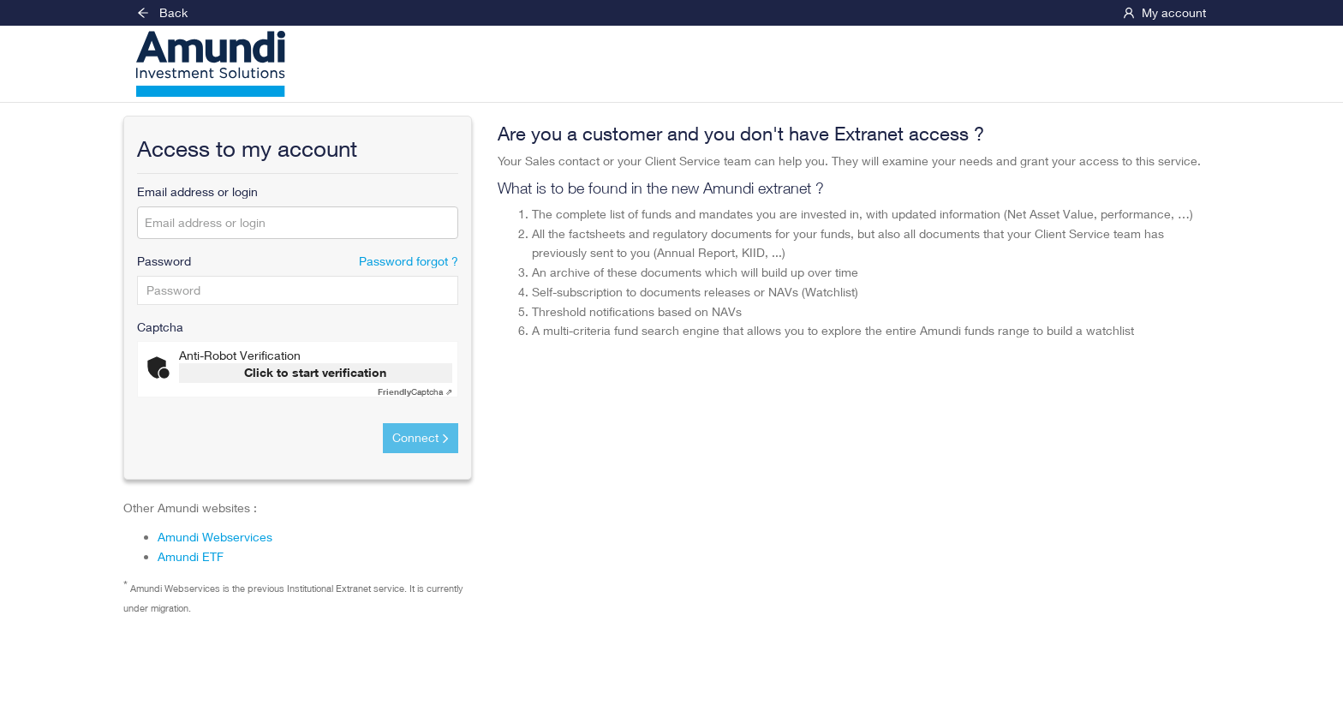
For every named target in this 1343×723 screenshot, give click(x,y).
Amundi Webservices (215, 536)
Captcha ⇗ (415, 391)
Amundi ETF (191, 556)
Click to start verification (315, 372)
